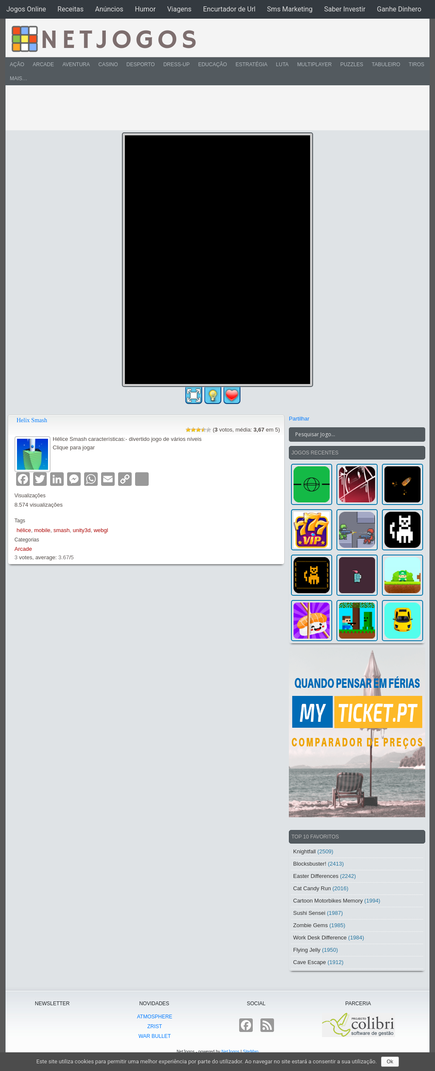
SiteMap (251, 1051)
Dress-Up (176, 64)
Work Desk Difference (320, 937)
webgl (100, 530)
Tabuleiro (386, 64)
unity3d (81, 530)
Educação (212, 64)
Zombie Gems (310, 925)
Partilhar (299, 418)
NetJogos (230, 1051)
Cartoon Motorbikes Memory (328, 900)
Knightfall (304, 851)
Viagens (179, 9)
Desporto (141, 64)
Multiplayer (314, 64)
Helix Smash (32, 420)
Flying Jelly (306, 950)
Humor (145, 9)
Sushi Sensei (309, 913)
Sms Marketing (290, 9)
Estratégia (251, 64)
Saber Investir (344, 9)
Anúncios (109, 9)
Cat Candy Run (312, 888)
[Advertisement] (212, 108)
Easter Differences (316, 876)
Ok (390, 1062)
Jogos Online (26, 9)
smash (62, 530)
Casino (108, 64)
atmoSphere (154, 1017)
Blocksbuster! (309, 864)
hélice (24, 530)
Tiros (416, 64)
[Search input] (352, 434)
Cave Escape (309, 962)
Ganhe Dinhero (399, 9)
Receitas (70, 9)
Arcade (43, 64)
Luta (282, 64)
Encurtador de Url (229, 9)
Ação (17, 64)
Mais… (18, 78)
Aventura (76, 64)
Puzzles (351, 64)
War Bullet (154, 1036)
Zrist (154, 1026)
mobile (42, 530)
